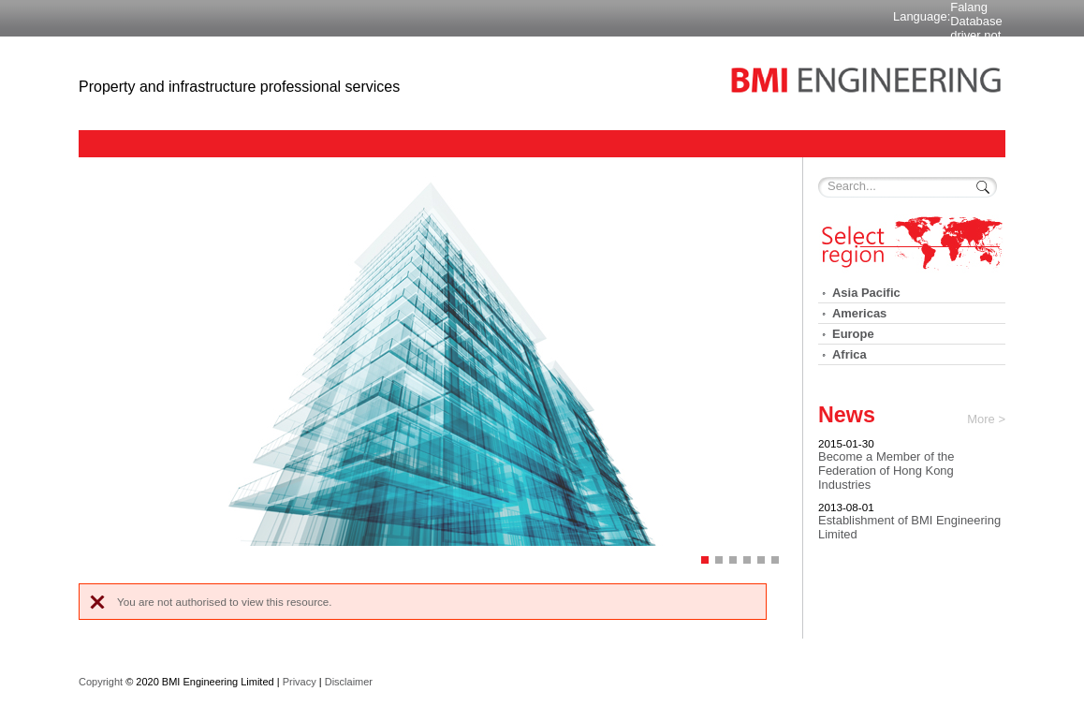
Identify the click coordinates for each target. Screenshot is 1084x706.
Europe (853, 334)
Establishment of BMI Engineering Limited (909, 527)
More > (986, 419)
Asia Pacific (866, 293)
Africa (849, 354)
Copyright (101, 681)
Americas (859, 313)
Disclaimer (349, 681)
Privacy (299, 681)
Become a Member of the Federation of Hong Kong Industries (886, 470)
